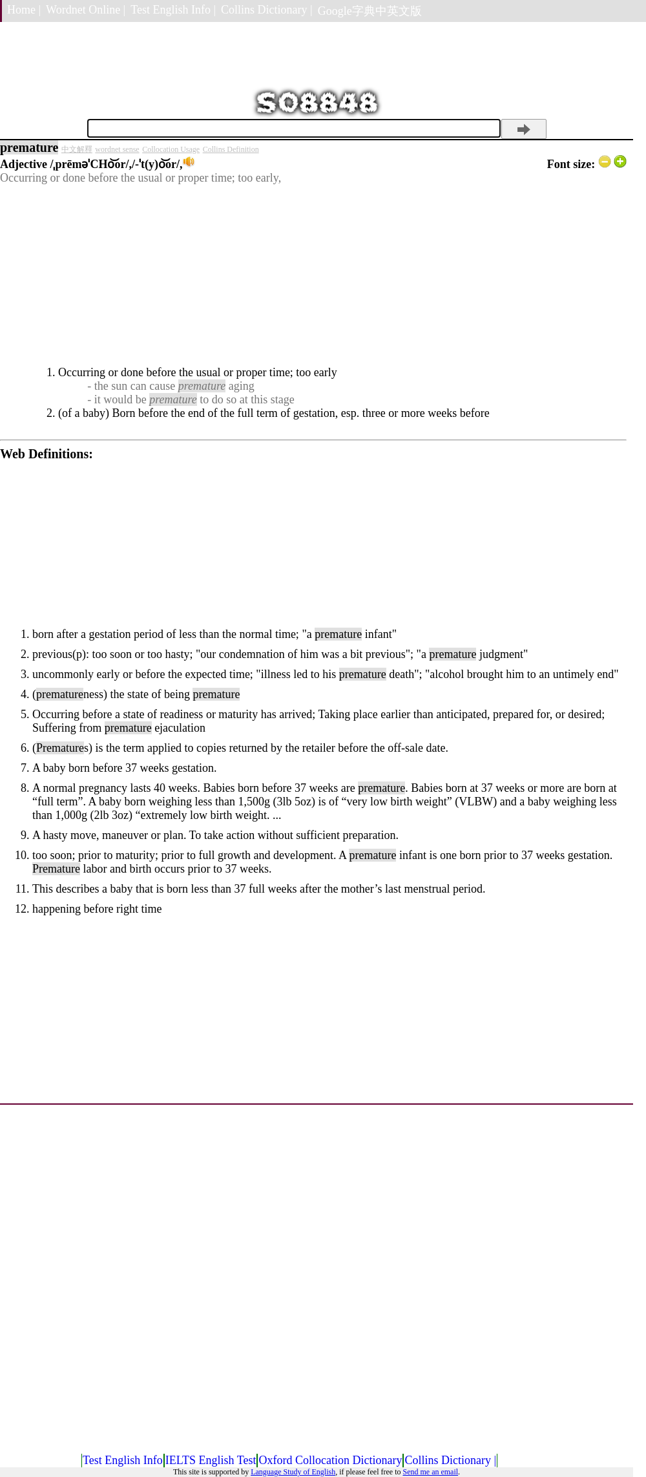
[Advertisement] (313, 275)
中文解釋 (76, 149)
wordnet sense (117, 149)
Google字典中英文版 (370, 11)
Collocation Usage (171, 149)
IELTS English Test (210, 1460)
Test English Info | (173, 9)
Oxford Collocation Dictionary (330, 1460)
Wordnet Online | (85, 9)
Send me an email (430, 1471)
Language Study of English (293, 1471)
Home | (24, 9)
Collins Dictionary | (267, 9)
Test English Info (123, 1460)
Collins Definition (231, 149)
